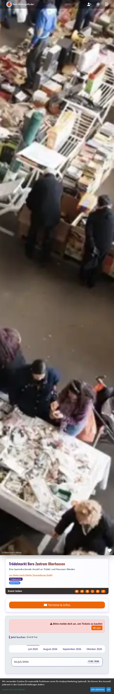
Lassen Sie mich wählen (13, 689)
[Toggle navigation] (107, 4)
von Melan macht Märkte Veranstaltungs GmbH (30, 575)
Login (97, 627)
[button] (57, 662)
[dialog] (57, 686)
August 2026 (50, 649)
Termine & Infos (57, 605)
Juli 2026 (33, 649)
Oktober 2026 (94, 649)
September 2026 (72, 649)
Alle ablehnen (97, 689)
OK (108, 689)
